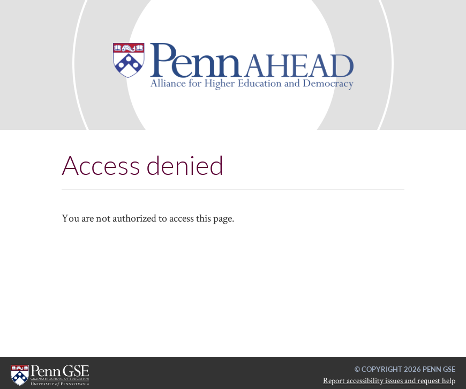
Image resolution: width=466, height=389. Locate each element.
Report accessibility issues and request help (389, 380)
